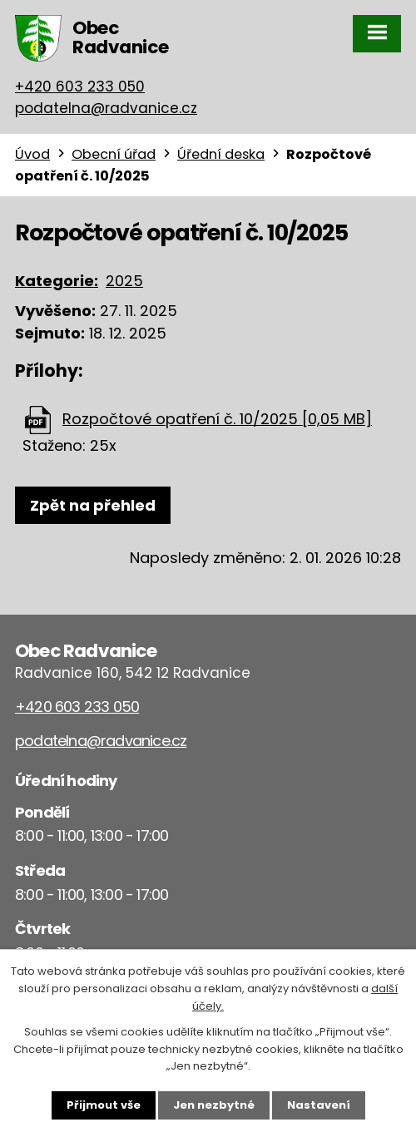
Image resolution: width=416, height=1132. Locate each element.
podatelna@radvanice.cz (106, 108)
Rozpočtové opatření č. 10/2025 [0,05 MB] (217, 418)
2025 (124, 280)
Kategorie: (56, 280)
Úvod (32, 154)
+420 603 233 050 (80, 86)
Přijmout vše (104, 1105)
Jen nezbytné (214, 1105)
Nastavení (318, 1105)
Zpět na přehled (93, 505)
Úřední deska (221, 154)
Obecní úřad (114, 154)
